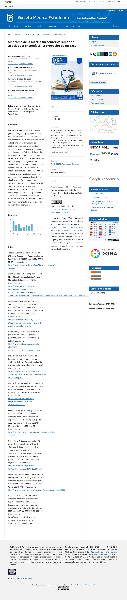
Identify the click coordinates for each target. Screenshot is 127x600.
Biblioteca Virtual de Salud (110, 2)
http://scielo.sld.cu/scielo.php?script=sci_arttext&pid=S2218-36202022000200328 (21, 401)
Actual (7, 26)
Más (91, 165)
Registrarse (111, 11)
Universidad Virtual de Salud (86, 2)
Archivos (18, 34)
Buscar (117, 26)
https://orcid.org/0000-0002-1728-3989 (20, 86)
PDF (55, 107)
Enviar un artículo (98, 82)
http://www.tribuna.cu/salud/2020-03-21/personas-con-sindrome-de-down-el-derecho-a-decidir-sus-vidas (24, 323)
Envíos (28, 26)
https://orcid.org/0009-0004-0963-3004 (20, 98)
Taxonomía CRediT (100, 197)
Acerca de (53, 26)
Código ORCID (98, 194)
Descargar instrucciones (106, 73)
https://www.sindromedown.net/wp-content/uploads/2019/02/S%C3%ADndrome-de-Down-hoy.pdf (27, 374)
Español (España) (97, 45)
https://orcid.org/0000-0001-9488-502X (20, 64)
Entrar (120, 11)
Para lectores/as (97, 95)
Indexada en (68, 26)
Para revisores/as (97, 103)
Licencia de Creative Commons (54, 585)
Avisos (80, 26)
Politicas (40, 26)
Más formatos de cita (60, 152)
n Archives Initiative (26, 578)
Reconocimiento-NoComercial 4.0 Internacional (79, 585)
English (93, 42)
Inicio (10, 34)
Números (17, 26)
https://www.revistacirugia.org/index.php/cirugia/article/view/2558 (36, 490)
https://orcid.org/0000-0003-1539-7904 (20, 75)
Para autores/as (97, 99)
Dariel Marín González (98, 554)
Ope (18, 578)
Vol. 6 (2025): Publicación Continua (37, 34)
